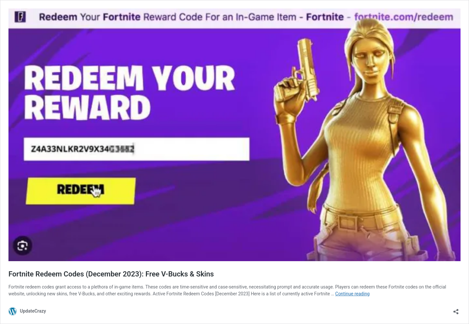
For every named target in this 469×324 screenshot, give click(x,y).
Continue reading (352, 293)
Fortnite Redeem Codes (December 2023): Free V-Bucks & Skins (111, 274)
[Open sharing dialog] (456, 309)
